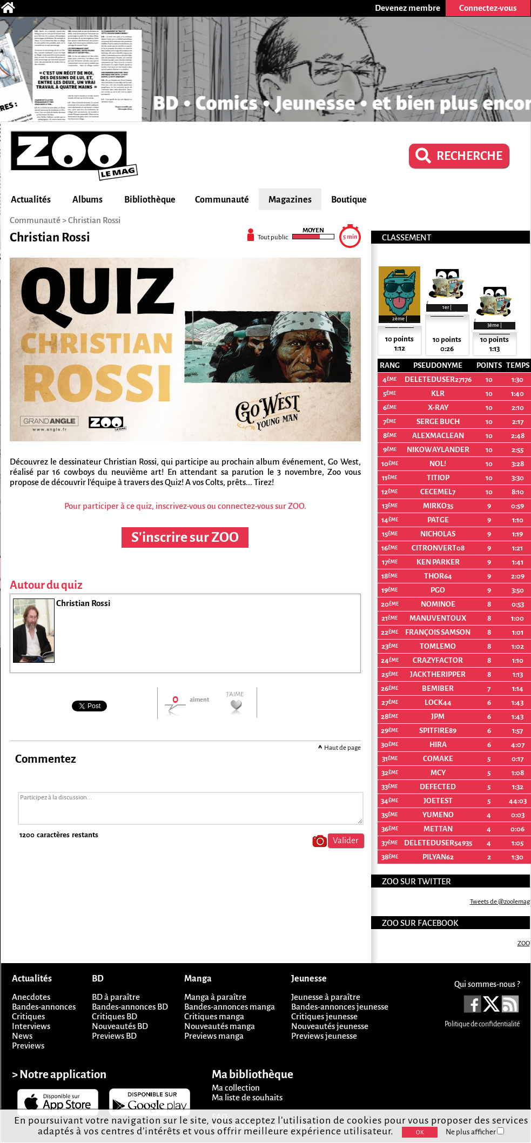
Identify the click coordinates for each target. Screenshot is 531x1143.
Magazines (290, 200)
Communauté (222, 200)
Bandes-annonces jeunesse (339, 1006)
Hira (438, 745)
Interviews (31, 1026)
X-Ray (438, 408)
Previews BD (114, 1035)
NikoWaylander (438, 450)
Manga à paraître (215, 996)
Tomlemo (438, 646)
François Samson (437, 632)
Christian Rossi (94, 220)
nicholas (437, 534)
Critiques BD (114, 1016)
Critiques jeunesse (324, 1016)
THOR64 (438, 576)
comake (438, 759)
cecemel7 (437, 492)
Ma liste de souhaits (247, 1097)
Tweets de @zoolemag (500, 901)
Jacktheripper (438, 674)
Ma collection (236, 1087)
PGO (438, 590)
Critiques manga (214, 1016)
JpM (438, 716)
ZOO (523, 943)
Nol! (437, 464)
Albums (87, 200)
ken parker (438, 562)
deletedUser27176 (438, 379)
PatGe (438, 520)
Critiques (28, 1016)
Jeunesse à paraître (325, 996)
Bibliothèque (150, 200)
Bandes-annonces (44, 1006)
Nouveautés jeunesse (329, 1026)
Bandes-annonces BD (130, 1006)
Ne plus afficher (475, 1132)
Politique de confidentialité (482, 1024)
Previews (28, 1045)
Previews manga (214, 1035)
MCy (438, 773)
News (22, 1035)
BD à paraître (116, 996)
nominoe (438, 604)
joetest (438, 801)
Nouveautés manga (219, 1026)
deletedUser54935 (438, 843)
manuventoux (437, 618)
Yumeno (438, 815)
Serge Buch (438, 422)
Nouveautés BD (120, 1026)
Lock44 (438, 702)
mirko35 (438, 506)
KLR (438, 393)
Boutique (349, 200)
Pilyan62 (438, 857)
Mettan (438, 829)
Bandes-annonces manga (229, 1006)
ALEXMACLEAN (438, 436)
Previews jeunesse (324, 1035)
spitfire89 (437, 731)
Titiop (438, 478)
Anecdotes (31, 996)
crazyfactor (438, 660)
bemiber (438, 688)
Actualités (31, 200)
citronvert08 (438, 548)
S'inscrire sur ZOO (185, 537)
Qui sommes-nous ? (487, 984)
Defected (438, 787)
